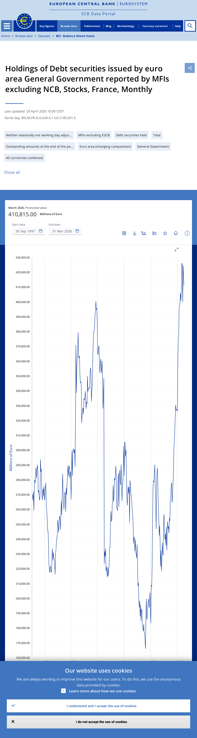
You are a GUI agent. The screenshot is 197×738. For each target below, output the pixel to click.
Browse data (69, 26)
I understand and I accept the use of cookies (101, 706)
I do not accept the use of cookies (101, 722)
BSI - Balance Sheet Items (75, 36)
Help (178, 26)
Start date (18, 224)
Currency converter (155, 26)
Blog (108, 26)
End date (55, 224)
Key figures (47, 26)
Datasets (44, 36)
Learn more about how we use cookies (102, 690)
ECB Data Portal (98, 13)
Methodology (125, 26)
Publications (92, 26)
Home (5, 36)
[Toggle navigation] (7, 26)
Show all (12, 172)
